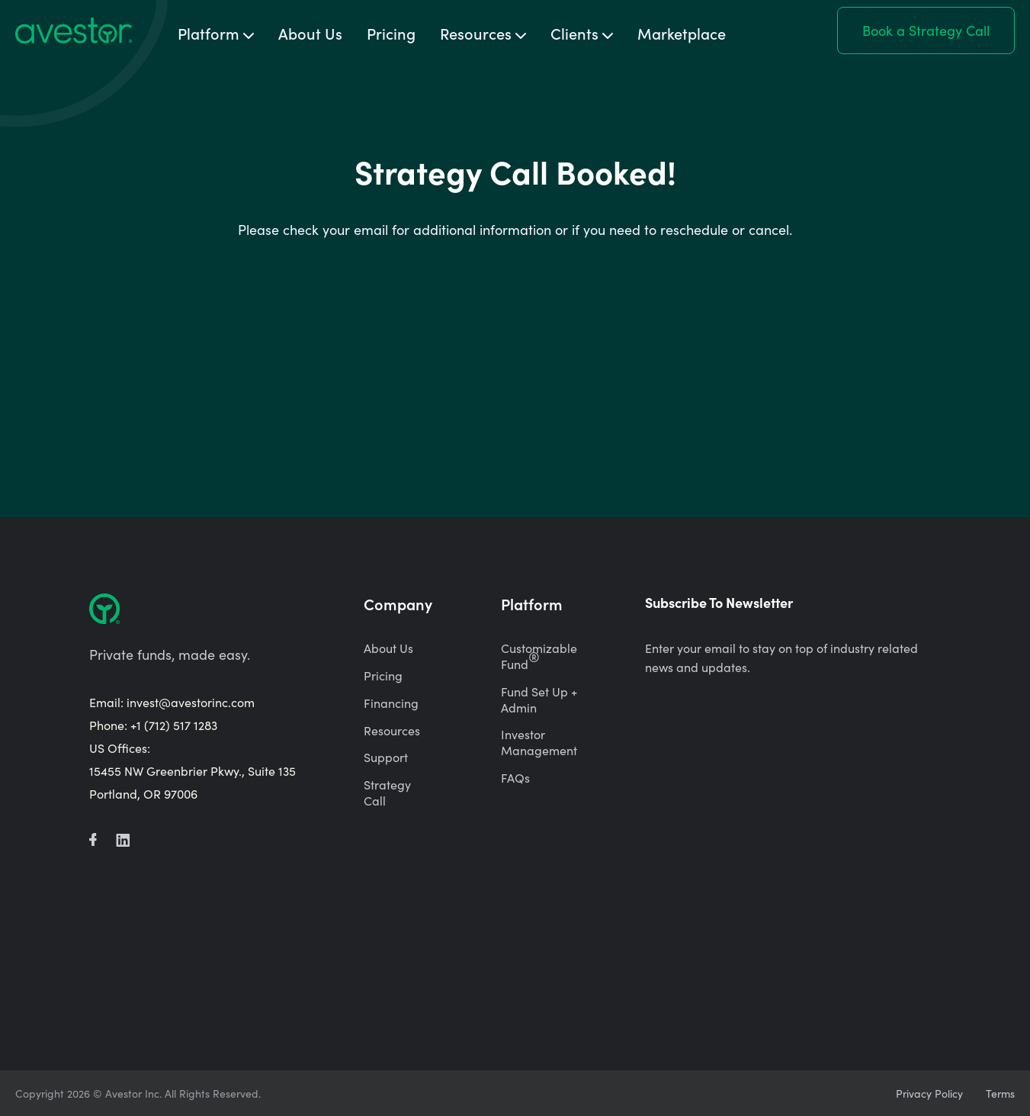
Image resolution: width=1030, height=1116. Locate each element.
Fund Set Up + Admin (539, 699)
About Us (310, 32)
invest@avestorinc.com (191, 701)
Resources (392, 730)
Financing (391, 703)
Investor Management (539, 742)
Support (386, 757)
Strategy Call (387, 793)
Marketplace (681, 32)
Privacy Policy (929, 1093)
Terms (1000, 1093)
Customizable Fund (539, 656)
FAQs (515, 778)
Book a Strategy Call (926, 30)
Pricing (391, 32)
